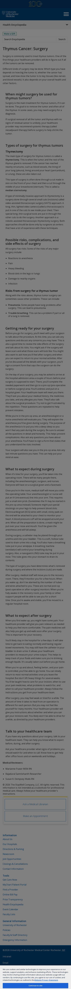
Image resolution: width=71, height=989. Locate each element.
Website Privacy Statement (46, 980)
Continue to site (35, 985)
